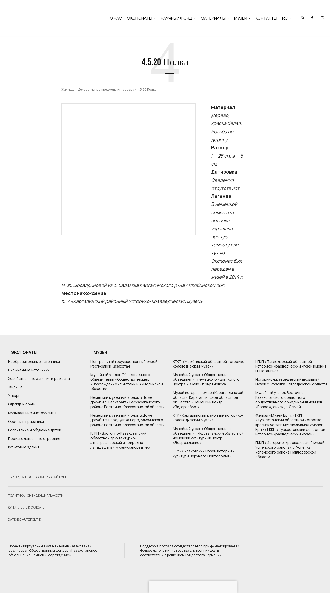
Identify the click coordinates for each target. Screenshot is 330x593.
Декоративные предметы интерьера (106, 89)
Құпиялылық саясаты (26, 507)
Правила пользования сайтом (37, 477)
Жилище (67, 89)
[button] (302, 17)
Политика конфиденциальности (35, 495)
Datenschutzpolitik (24, 519)
